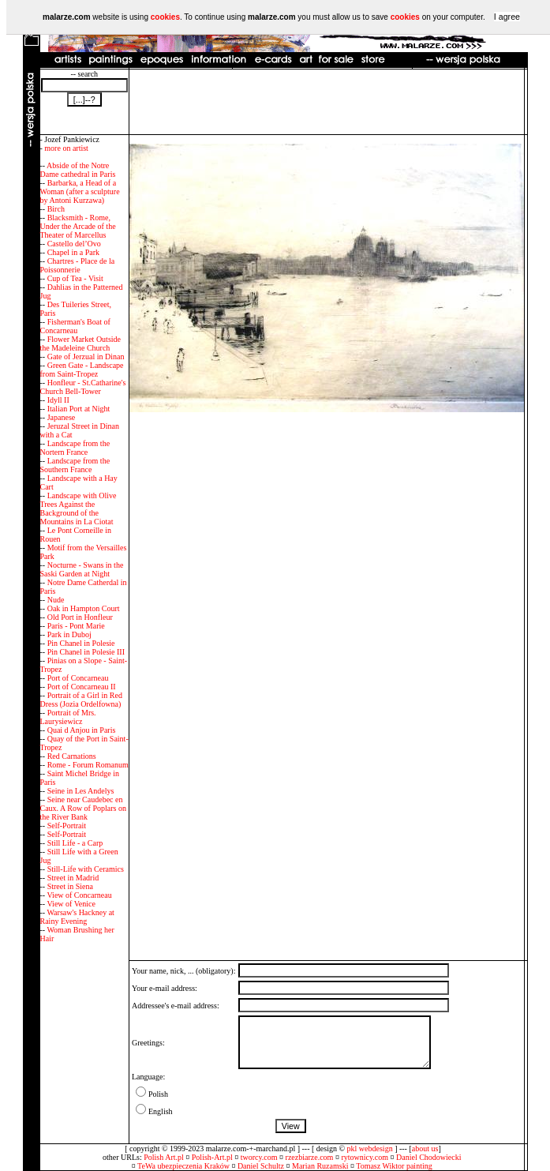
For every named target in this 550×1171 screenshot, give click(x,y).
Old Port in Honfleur (80, 617)
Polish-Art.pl (212, 1157)
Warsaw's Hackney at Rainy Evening (77, 916)
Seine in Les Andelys (80, 790)
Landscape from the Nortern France (75, 447)
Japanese (61, 417)
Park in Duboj (69, 634)
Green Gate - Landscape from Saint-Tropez (82, 369)
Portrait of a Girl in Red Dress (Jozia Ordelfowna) (81, 699)
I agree (507, 16)
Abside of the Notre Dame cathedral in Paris (78, 169)
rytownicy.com (364, 1157)
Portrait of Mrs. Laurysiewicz (68, 717)
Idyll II (58, 400)
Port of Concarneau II (81, 686)
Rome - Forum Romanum (88, 764)
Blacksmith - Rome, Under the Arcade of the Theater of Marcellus (78, 226)
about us (425, 1148)
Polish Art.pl (164, 1157)
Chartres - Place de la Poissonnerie (77, 265)
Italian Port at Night (78, 408)
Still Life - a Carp (75, 843)
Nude (56, 599)
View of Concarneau (79, 895)
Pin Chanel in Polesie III (86, 651)
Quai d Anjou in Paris (81, 730)
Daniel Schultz (261, 1166)
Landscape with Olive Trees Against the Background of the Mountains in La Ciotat (78, 508)
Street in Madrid (73, 877)
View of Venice (71, 903)
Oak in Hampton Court (83, 608)
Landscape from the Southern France (75, 465)
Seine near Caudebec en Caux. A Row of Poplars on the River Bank (83, 808)
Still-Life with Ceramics (85, 869)
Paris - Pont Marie (76, 625)
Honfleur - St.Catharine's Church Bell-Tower (83, 387)
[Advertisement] (326, 102)
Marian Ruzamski (320, 1166)
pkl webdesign (370, 1148)
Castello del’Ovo (74, 243)
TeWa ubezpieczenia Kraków (183, 1166)
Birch (56, 209)
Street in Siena (70, 886)
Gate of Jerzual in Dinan (86, 356)
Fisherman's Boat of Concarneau (75, 326)
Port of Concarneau (78, 678)
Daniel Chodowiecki (428, 1157)
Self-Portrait (66, 825)
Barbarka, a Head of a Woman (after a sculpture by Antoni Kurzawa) (80, 191)
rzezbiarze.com (310, 1157)
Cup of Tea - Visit (75, 278)
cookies (165, 17)
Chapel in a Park (73, 252)
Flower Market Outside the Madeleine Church (81, 343)
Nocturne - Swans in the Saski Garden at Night (82, 569)
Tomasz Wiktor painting (394, 1166)
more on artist (66, 148)
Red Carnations (71, 756)
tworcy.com (259, 1157)
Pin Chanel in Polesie (81, 643)
